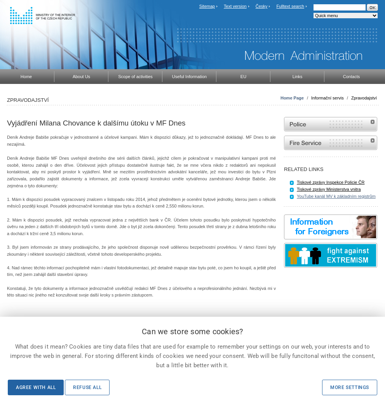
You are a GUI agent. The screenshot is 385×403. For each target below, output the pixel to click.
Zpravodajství (364, 98)
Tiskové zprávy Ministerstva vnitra (329, 189)
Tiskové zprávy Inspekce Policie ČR (330, 182)
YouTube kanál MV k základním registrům (336, 196)
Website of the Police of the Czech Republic (330, 124)
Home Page (292, 98)
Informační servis (327, 98)
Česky (262, 6)
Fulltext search (290, 6)
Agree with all (36, 387)
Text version (235, 6)
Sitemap (207, 6)
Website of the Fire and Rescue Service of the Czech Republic (330, 143)
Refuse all (87, 387)
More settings (349, 387)
